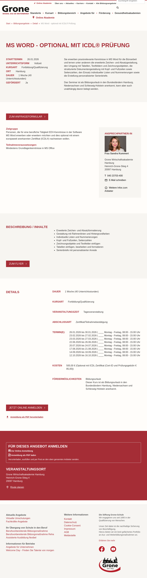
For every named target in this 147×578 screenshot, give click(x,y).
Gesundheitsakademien (128, 13)
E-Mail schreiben (117, 180)
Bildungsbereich (67, 13)
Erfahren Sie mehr (107, 540)
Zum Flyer (16, 263)
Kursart (49, 13)
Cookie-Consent (72, 525)
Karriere (80, 3)
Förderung (104, 13)
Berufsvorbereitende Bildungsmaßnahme (27, 531)
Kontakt (89, 3)
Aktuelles (70, 3)
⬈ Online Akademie (43, 3)
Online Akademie (45, 17)
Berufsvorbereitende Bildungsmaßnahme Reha (30, 534)
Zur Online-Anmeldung (22, 451)
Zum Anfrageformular (26, 116)
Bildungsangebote (21, 23)
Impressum (69, 529)
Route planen (17, 487)
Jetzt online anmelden (26, 407)
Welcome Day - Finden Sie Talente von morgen (30, 550)
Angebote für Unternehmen (20, 547)
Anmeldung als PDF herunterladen (26, 417)
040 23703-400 (115, 175)
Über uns (59, 3)
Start (8, 23)
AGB (66, 532)
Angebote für (87, 13)
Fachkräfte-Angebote (16, 521)
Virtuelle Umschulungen (18, 518)
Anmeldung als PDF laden (23, 455)
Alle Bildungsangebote (106, 3)
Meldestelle (70, 535)
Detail (35, 23)
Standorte (35, 13)
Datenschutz (70, 522)
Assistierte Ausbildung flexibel (21, 537)
